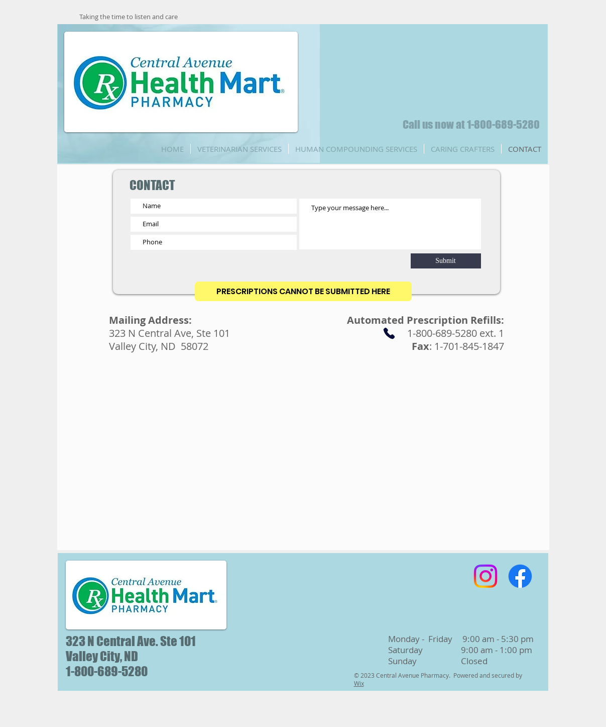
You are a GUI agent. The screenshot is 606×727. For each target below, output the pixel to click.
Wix (359, 683)
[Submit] (446, 260)
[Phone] (389, 333)
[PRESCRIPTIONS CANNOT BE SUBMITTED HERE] (303, 291)
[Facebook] (520, 576)
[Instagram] (485, 576)
